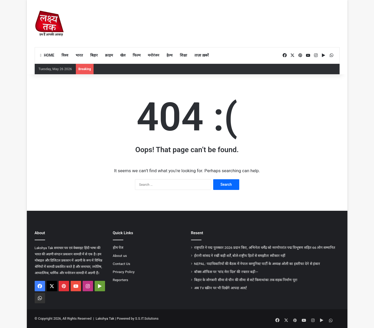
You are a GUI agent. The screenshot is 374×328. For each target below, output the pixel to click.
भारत (79, 55)
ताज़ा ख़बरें (201, 55)
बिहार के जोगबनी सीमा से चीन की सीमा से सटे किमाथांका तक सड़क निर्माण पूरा (245, 280)
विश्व (65, 55)
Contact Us (121, 264)
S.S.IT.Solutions (147, 318)
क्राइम (109, 55)
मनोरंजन (153, 55)
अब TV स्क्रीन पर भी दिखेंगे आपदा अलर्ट (220, 288)
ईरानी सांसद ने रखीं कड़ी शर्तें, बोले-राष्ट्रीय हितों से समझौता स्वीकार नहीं (240, 255)
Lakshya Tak (105, 318)
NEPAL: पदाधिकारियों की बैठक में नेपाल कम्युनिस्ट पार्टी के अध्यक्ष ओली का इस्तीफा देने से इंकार (257, 264)
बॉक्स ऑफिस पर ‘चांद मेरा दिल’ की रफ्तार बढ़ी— (226, 272)
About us (120, 255)
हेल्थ (170, 55)
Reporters (120, 280)
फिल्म (136, 55)
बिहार (94, 55)
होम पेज (118, 247)
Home (46, 55)
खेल (122, 55)
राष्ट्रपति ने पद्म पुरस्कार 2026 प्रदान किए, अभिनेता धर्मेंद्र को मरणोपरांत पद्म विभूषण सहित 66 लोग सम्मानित (264, 247)
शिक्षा (183, 55)
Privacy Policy (124, 272)
